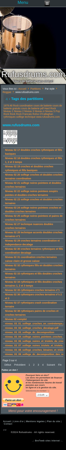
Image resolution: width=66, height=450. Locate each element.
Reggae (7, 92)
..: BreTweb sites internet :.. (47, 440)
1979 (6, 105)
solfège (20, 116)
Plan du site (53, 421)
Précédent (20, 364)
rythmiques (9, 116)
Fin (59, 364)
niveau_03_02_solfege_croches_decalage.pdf (31, 328)
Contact (8, 424)
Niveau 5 (50, 111)
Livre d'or (18, 421)
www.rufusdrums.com (48, 116)
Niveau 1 (8, 111)
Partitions (35, 88)
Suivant (51, 364)
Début (7, 364)
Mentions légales (35, 421)
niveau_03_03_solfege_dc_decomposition (29, 332)
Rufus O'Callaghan (43, 114)
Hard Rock (50, 108)
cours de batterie (42, 105)
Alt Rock (14, 105)
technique (30, 116)
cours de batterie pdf (32, 108)
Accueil (22, 88)
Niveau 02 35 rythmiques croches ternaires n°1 (32, 290)
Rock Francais (24, 114)
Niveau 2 (19, 111)
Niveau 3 (29, 111)
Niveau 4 (39, 111)
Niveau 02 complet (16, 319)
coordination (26, 105)
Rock (12, 114)
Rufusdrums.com (33, 74)
